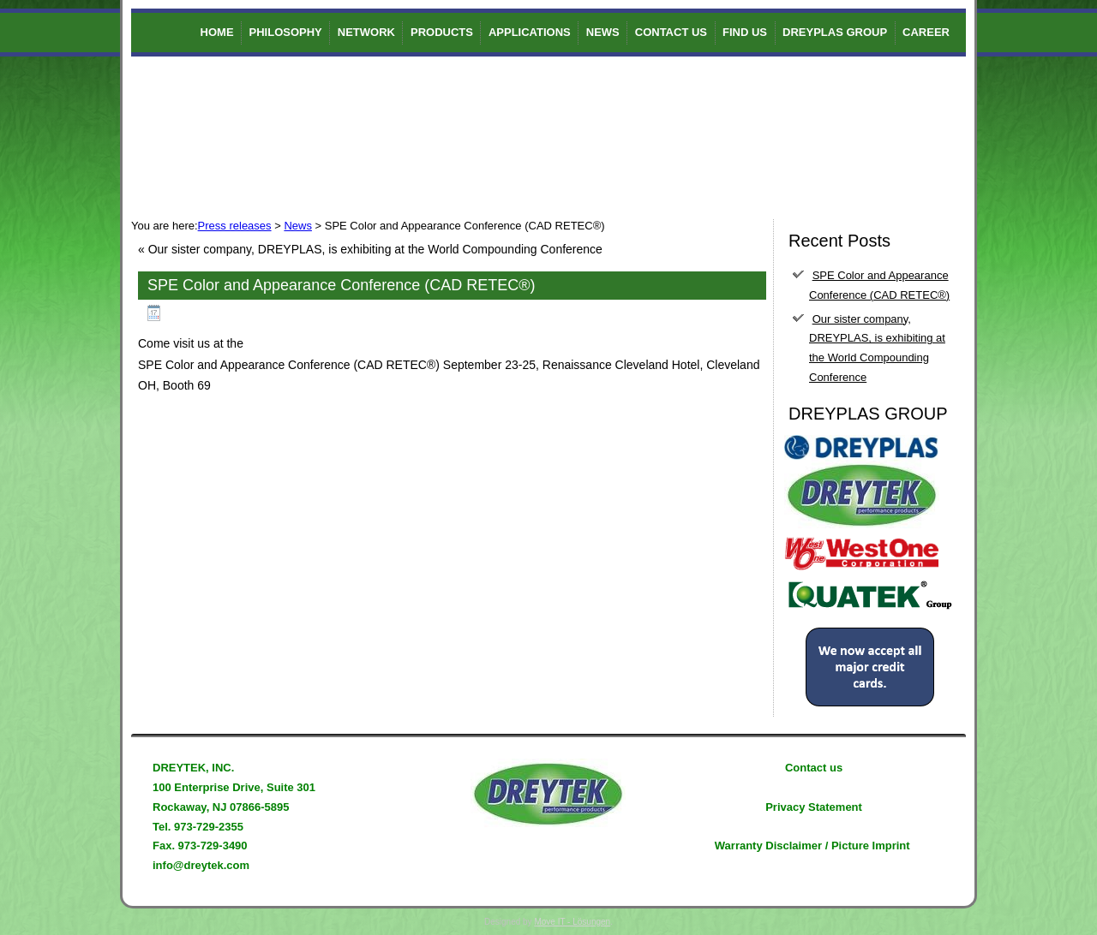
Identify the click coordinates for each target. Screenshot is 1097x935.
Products (442, 32)
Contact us (671, 32)
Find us (744, 32)
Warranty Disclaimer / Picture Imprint (812, 845)
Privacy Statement (813, 807)
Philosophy (285, 32)
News (603, 32)
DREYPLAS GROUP (834, 32)
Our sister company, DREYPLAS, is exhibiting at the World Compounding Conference (375, 249)
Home (217, 32)
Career (926, 32)
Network (366, 32)
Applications (530, 32)
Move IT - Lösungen (572, 921)
